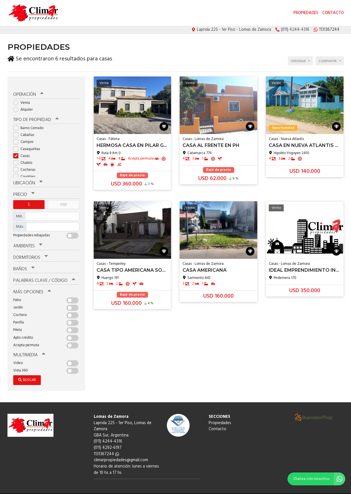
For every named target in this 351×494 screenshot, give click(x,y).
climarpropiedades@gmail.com (121, 451)
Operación (28, 88)
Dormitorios (30, 250)
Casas (23, 149)
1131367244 (106, 445)
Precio (23, 187)
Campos (25, 135)
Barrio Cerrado (30, 121)
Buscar (27, 371)
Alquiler (25, 103)
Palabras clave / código (43, 272)
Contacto (333, 13)
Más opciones (31, 283)
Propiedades (306, 13)
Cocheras (26, 163)
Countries (26, 170)
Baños (23, 261)
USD (63, 197)
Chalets (24, 156)
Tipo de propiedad (35, 113)
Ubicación (27, 176)
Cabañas (25, 128)
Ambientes (27, 238)
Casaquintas (28, 142)
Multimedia (28, 346)
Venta (23, 96)
